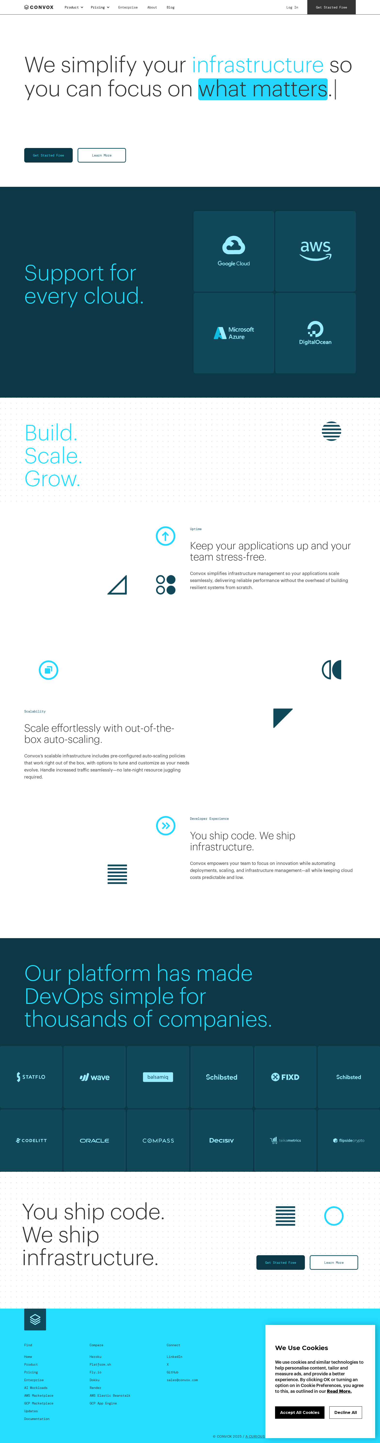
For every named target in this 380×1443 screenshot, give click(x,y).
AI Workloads (36, 1388)
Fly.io (95, 1372)
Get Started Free (48, 155)
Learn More (101, 155)
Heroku (95, 1357)
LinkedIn (174, 1357)
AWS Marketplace (38, 1395)
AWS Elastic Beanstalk (110, 1395)
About (152, 7)
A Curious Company (264, 1436)
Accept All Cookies (299, 1412)
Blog (170, 7)
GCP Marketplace (38, 1403)
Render (95, 1388)
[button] (74, 7)
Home (28, 1357)
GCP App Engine (103, 1403)
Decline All (345, 1412)
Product (31, 1364)
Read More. (339, 1391)
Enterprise (128, 7)
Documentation (36, 1419)
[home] (40, 7)
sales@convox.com (182, 1380)
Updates (31, 1411)
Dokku (94, 1380)
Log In (292, 7)
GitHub (172, 1372)
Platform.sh (100, 1364)
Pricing (31, 1372)
